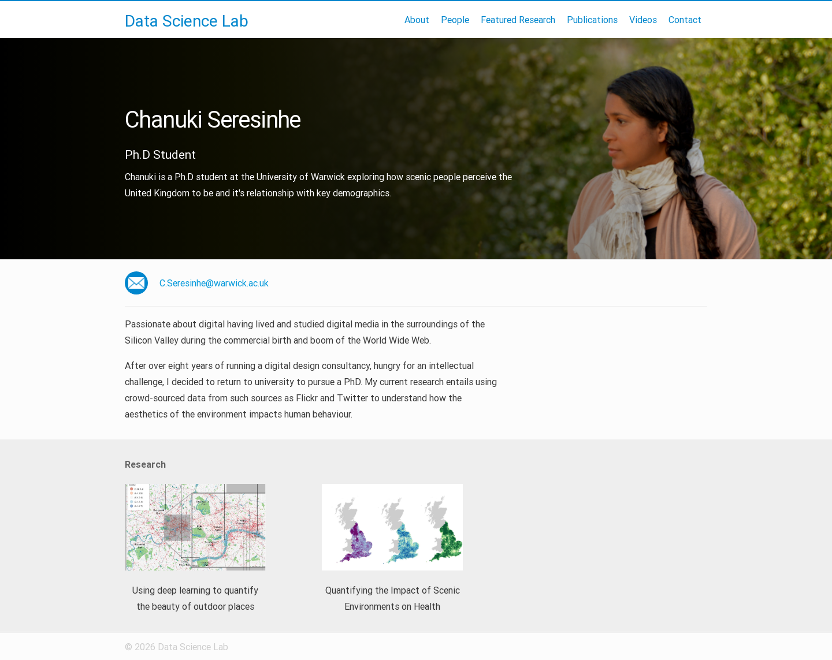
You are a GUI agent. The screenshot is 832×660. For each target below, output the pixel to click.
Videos (643, 19)
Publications (592, 19)
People (455, 19)
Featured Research (518, 19)
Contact (684, 19)
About (416, 19)
